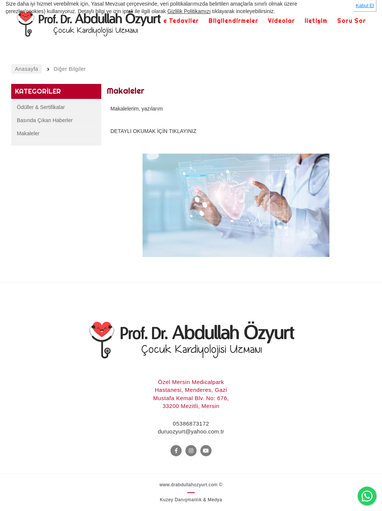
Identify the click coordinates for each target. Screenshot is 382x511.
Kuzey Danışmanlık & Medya (191, 499)
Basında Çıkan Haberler (45, 120)
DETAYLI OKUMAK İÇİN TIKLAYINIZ (154, 131)
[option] (236, 205)
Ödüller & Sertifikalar (41, 107)
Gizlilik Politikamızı (189, 11)
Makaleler (28, 133)
